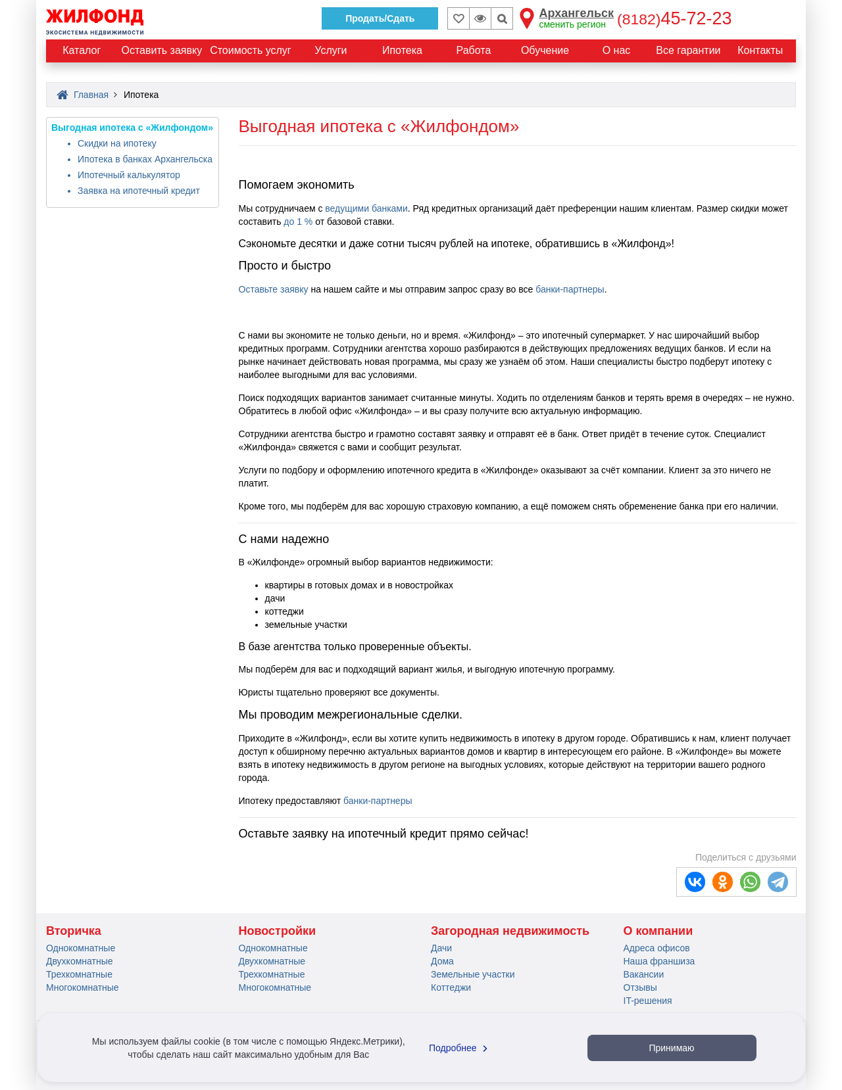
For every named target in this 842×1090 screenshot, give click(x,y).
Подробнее (460, 1048)
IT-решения (648, 1000)
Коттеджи (451, 987)
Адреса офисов (657, 948)
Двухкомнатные (79, 961)
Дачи (441, 948)
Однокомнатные (80, 948)
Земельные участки (473, 974)
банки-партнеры (569, 289)
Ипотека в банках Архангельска (145, 159)
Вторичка (73, 930)
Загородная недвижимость (510, 930)
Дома (442, 961)
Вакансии (644, 974)
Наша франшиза (659, 961)
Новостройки (277, 930)
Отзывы (640, 987)
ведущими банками (366, 208)
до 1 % (298, 221)
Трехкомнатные (79, 974)
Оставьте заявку (274, 289)
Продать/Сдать (379, 18)
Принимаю (671, 1048)
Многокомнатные (82, 987)
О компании (658, 930)
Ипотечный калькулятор (129, 175)
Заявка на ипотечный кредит (139, 190)
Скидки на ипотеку (117, 143)
